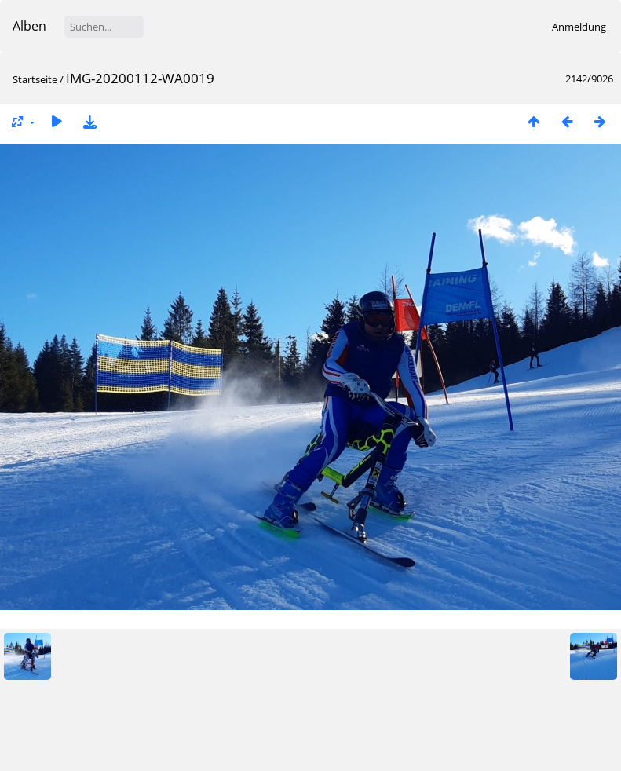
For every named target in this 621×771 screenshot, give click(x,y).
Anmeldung (579, 27)
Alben (29, 26)
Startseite (35, 79)
